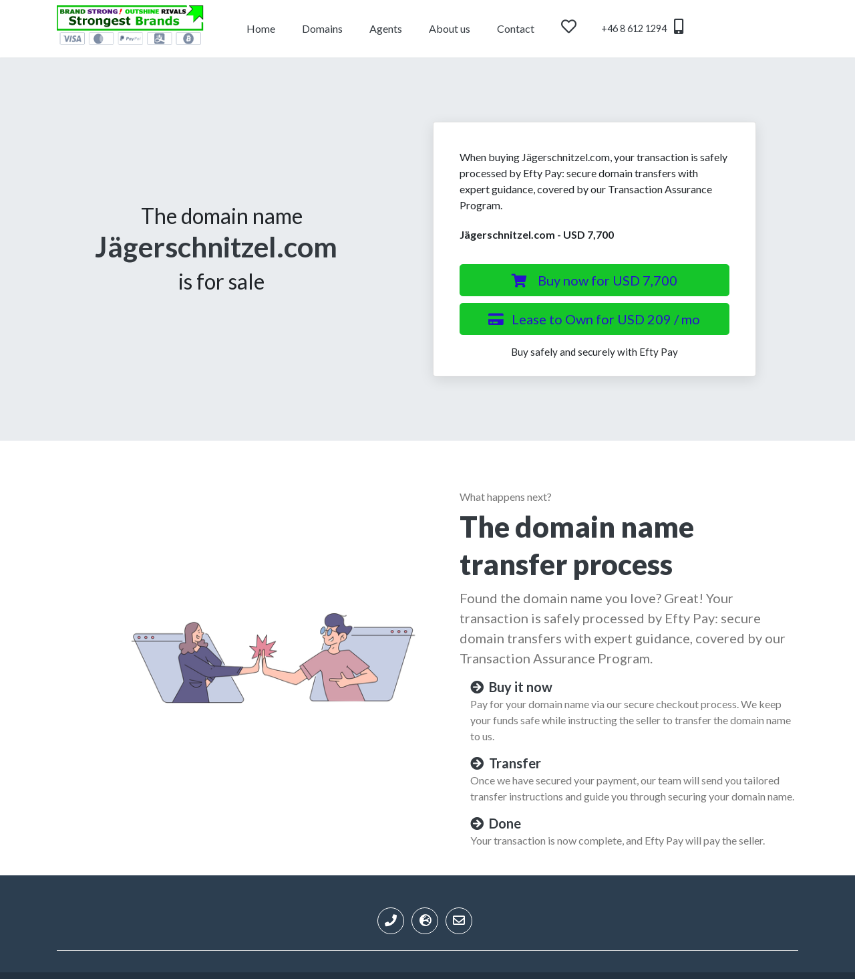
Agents (385, 28)
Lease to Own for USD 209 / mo (594, 319)
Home (260, 28)
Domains (322, 28)
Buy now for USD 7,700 (594, 280)
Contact (515, 28)
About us (449, 28)
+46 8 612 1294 (642, 26)
